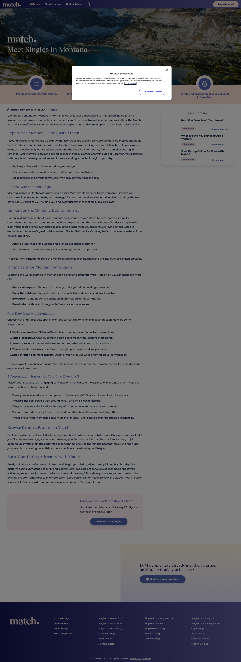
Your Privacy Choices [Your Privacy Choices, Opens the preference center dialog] (152, 92)
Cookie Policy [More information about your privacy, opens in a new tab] (130, 83)
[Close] (167, 69)
